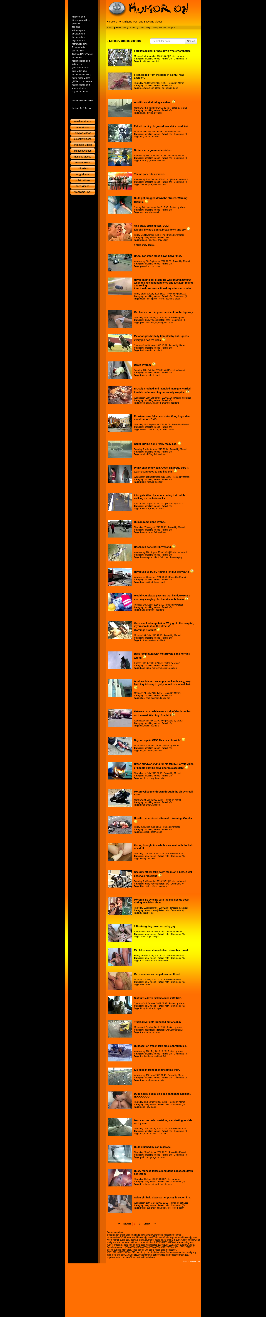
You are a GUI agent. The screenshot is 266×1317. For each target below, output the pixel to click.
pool (148, 698)
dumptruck (154, 212)
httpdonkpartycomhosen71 (119, 1257)
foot (142, 640)
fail (157, 61)
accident (151, 61)
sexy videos (150, 237)
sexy (148, 27)
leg (162, 88)
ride (155, 184)
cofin (142, 403)
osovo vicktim (146, 1242)
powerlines (145, 266)
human (143, 532)
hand (142, 610)
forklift (143, 61)
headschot (171, 1250)
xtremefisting (183, 1242)
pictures (162, 27)
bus (142, 582)
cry (152, 778)
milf (142, 960)
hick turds (126, 1250)
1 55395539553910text (165, 1242)
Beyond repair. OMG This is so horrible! (159, 740)
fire (169, 1208)
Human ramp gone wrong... (150, 522)
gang (153, 1107)
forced (175, 1208)
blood (157, 88)
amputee (150, 610)
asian (181, 1208)
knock (163, 698)
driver (148, 1032)
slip (162, 1080)
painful (169, 88)
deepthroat (163, 960)
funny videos (151, 320)
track (148, 1080)
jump (148, 668)
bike (142, 886)
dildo (153, 858)
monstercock (151, 960)
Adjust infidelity (188, 1240)
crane (143, 429)
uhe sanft (149, 1250)
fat (149, 136)
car (153, 266)
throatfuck (145, 1184)
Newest (127, 1224)
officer (154, 886)
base (142, 668)
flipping (154, 299)
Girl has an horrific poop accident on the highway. (163, 312)
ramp (150, 532)
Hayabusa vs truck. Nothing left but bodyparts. (164, 571)
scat (171, 322)
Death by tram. (145, 364)
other (154, 27)
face (155, 240)
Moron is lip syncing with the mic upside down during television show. (162, 901)
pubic (163, 1208)
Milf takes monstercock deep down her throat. (161, 950)
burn (157, 778)
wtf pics (171, 27)
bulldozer (148, 1056)
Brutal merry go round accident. (153, 150)
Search (191, 41)
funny (125, 27)
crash (158, 266)
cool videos (150, 1030)
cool (142, 27)
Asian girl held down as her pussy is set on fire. (162, 1197)
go (148, 160)
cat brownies (159, 1255)
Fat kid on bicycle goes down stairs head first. (161, 126)
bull (142, 350)
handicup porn (143, 1252)
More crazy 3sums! (145, 245)
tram (142, 375)
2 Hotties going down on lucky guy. (155, 926)
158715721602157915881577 (121, 1252)
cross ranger (113, 1235)
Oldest (147, 1224)
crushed (166, 403)
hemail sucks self (121, 1240)
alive (163, 778)
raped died (160, 1250)
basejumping (176, 557)
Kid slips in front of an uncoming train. (157, 1069)
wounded (148, 750)
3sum (165, 240)
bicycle (143, 136)
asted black (160, 1240)
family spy (191, 1252)
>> (155, 1224)
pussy (143, 1208)
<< (119, 1224)
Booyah (134, 1240)
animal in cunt (173, 1240)
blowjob (155, 936)
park (150, 184)
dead (159, 832)
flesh (151, 88)
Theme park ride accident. (149, 174)
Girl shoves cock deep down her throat (157, 974)
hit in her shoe (158, 1252)
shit (166, 322)
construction (152, 429)
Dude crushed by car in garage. (152, 1147)
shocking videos (152, 59)
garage (153, 1157)
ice (141, 1056)
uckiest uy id (139, 1257)
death (157, 375)
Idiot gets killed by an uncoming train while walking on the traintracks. (159, 497)
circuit (177, 299)
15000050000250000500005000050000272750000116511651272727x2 (159, 1247)
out (168, 698)
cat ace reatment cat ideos (126, 1242)
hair (158, 1208)
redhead (155, 1184)
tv (141, 913)
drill (148, 858)
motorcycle (157, 668)
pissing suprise (114, 1250)
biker (142, 805)
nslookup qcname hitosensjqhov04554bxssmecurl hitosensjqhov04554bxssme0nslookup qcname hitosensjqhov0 (152, 1236)
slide (142, 698)
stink (151, 1008)
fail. (164, 1056)
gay (148, 1107)
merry (143, 160)
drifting (149, 113)
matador (148, 350)
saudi (142, 113)
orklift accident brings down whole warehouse (141, 1235)
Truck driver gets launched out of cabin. (158, 1022)
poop (142, 322)
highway (159, 322)
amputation (150, 640)
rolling (161, 299)
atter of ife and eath (116, 1255)
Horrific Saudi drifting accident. (154, 102)
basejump (145, 557)
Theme (143, 184)
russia (171, 429)
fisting (143, 858)
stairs (148, 886)
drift (164, 1133)
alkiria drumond (146, 1240)
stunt (165, 668)
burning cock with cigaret (145, 1245)
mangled (157, 403)
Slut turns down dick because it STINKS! (158, 998)
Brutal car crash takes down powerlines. (158, 255)
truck (156, 582)
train (152, 508)
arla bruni (150, 1257)
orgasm (143, 240)
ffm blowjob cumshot (175, 1252)
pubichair (151, 1208)
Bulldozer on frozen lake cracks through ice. (160, 1045)
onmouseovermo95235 (177, 1255)
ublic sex (128, 1245)
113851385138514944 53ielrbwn (173, 1245)
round (153, 160)
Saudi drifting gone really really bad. (157, 444)
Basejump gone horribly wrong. (155, 547)
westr (109, 1240)
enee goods (138, 1250)
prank (143, 482)
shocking (134, 27)
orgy (160, 240)
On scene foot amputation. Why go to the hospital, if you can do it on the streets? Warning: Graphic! (164, 626)
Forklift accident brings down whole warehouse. (162, 50)
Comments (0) (181, 59)
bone (175, 88)
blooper (157, 1008)
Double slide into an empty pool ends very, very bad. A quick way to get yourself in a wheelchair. (162, 684)
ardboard (118, 1245)
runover (150, 482)
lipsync (146, 913)
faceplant (162, 886)
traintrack (144, 508)
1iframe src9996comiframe (139, 1255)
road (146, 1133)
